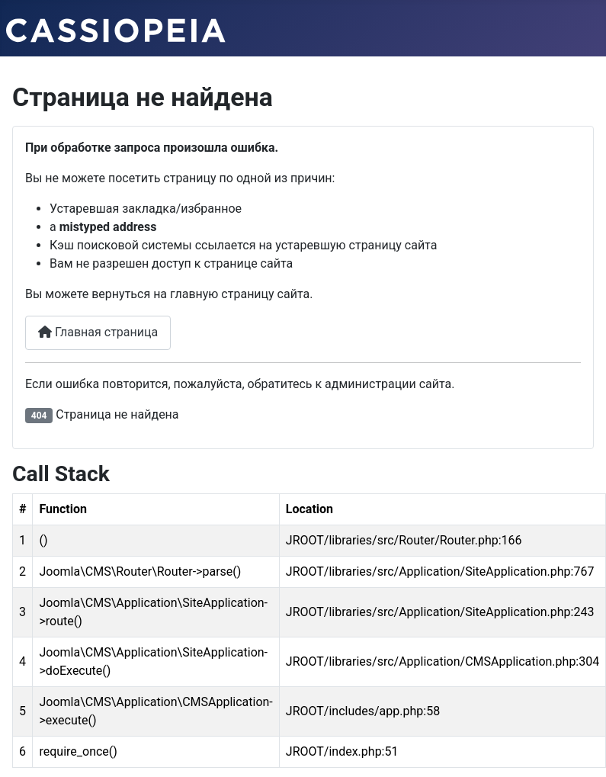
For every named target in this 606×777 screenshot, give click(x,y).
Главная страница (98, 332)
